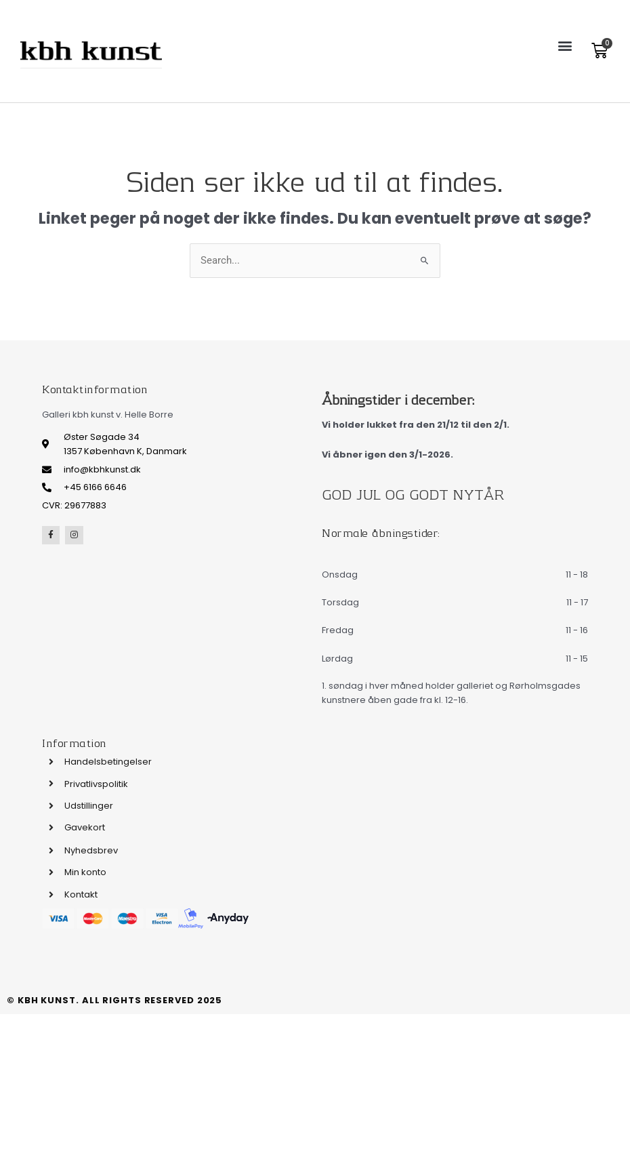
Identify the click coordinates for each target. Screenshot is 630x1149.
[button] (564, 45)
